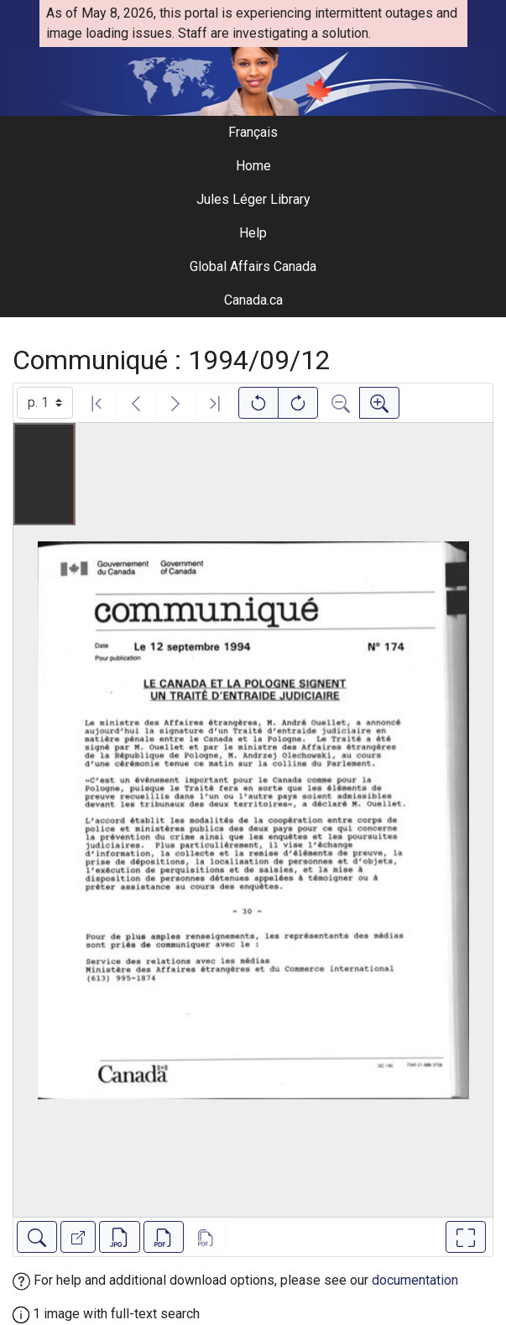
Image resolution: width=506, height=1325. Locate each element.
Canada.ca (253, 300)
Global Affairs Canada (253, 266)
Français (253, 132)
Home (253, 166)
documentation (415, 1280)
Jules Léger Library (253, 199)
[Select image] (45, 403)
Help (253, 233)
